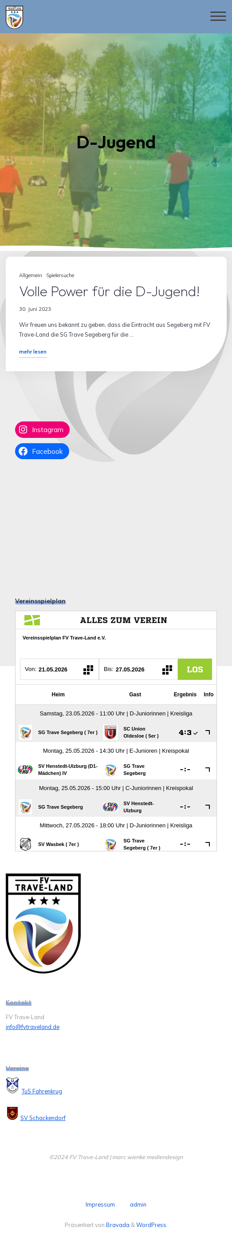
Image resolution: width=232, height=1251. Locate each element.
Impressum (100, 1204)
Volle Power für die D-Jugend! (109, 291)
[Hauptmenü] (218, 17)
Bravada (117, 1224)
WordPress (151, 1224)
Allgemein (30, 275)
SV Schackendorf (43, 1117)
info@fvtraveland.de (32, 1026)
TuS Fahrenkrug (42, 1091)
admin (138, 1204)
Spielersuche (60, 275)
